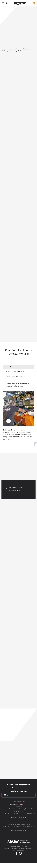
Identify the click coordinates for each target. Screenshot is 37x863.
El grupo (10, 785)
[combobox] (18, 795)
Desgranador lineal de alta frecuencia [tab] (15, 378)
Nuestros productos (22, 785)
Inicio (3, 49)
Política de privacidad (27, 848)
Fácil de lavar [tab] (11, 367)
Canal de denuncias (18, 850)
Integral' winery (18, 51)
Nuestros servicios (19, 788)
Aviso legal (24, 846)
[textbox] (18, 795)
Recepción (7, 51)
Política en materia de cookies (12, 848)
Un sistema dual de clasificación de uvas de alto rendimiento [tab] (17, 385)
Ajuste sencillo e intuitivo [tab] (15, 372)
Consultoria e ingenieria (18, 791)
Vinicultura (26, 49)
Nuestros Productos (14, 49)
